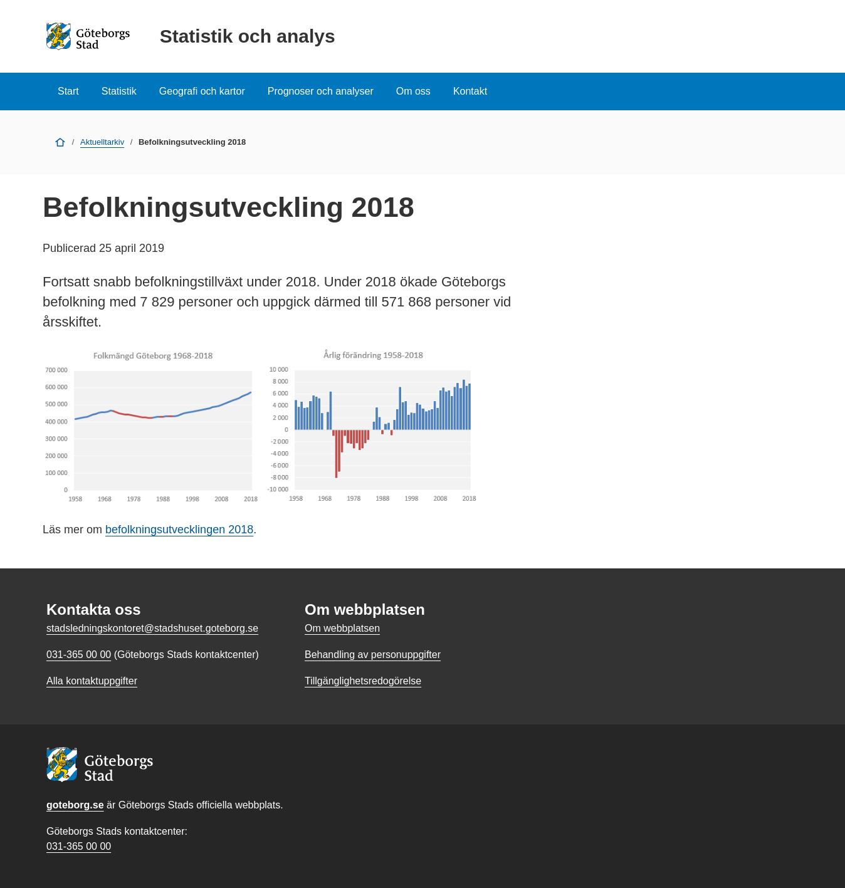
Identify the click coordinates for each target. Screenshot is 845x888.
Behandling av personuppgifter (373, 654)
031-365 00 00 (78, 846)
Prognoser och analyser (321, 91)
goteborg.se (75, 805)
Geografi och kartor (202, 91)
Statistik (119, 91)
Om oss (413, 91)
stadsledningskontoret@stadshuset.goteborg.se (152, 628)
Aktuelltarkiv (102, 142)
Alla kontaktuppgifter (91, 681)
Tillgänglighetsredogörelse (363, 681)
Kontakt (470, 91)
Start (68, 91)
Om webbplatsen (342, 628)
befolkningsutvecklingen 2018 (179, 529)
